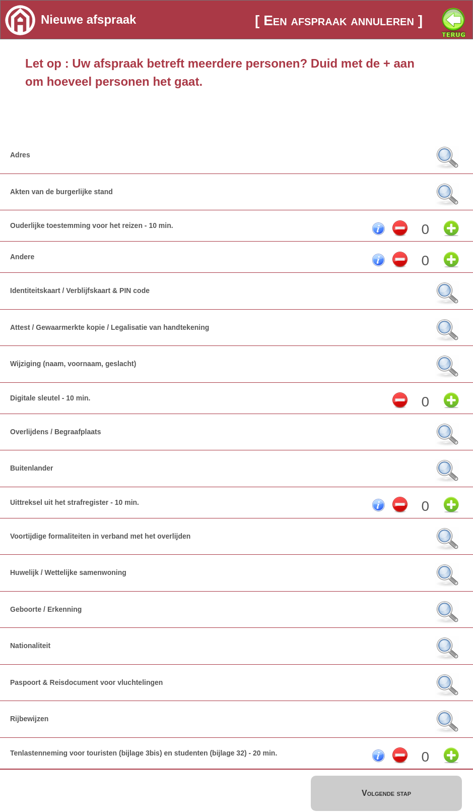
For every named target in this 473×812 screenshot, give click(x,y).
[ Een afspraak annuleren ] (339, 20)
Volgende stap (386, 793)
